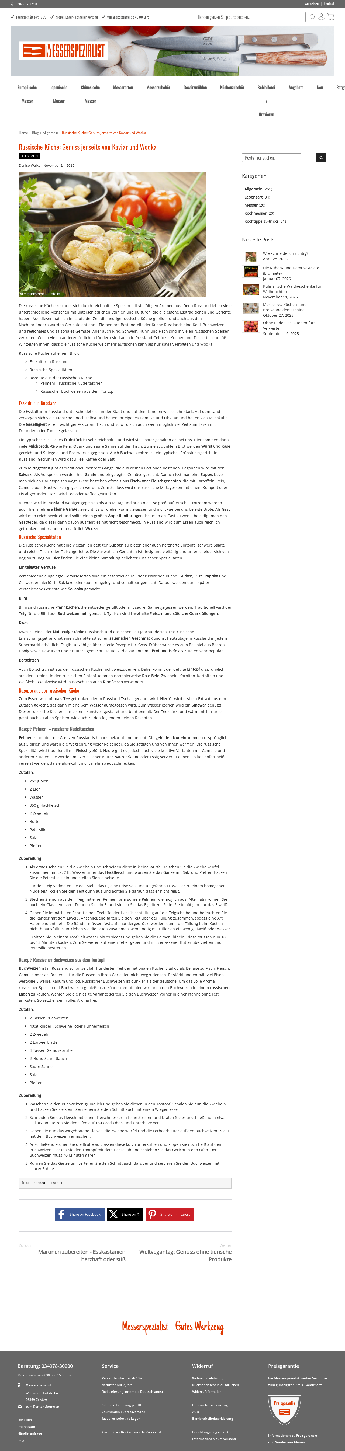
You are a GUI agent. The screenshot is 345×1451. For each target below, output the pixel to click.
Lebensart (254, 165)
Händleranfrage (30, 1402)
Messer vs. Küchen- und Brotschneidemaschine (285, 275)
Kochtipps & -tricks (262, 189)
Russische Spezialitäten (51, 338)
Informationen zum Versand (214, 1407)
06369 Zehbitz (36, 1368)
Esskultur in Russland (49, 330)
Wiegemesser (167, 1077)
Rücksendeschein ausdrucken (215, 1353)
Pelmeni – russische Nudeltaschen (71, 351)
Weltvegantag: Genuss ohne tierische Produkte (178, 1221)
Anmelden (312, 3)
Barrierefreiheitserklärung (212, 1387)
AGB (195, 1380)
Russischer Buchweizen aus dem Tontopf (77, 359)
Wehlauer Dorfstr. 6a (42, 1361)
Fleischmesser (110, 1085)
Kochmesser (256, 181)
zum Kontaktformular (42, 1375)
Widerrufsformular (206, 1360)
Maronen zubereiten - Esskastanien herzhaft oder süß (72, 1221)
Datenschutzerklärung (210, 1373)
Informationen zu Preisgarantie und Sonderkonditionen (292, 1407)
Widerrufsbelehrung (207, 1346)
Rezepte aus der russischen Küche (61, 346)
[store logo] (63, 50)
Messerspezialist (38, 1353)
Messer (251, 173)
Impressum (26, 1395)
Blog (35, 101)
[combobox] (249, 17)
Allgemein (50, 101)
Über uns (25, 1388)
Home (23, 101)
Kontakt (329, 3)
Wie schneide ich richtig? (285, 221)
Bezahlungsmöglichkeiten (212, 1400)
